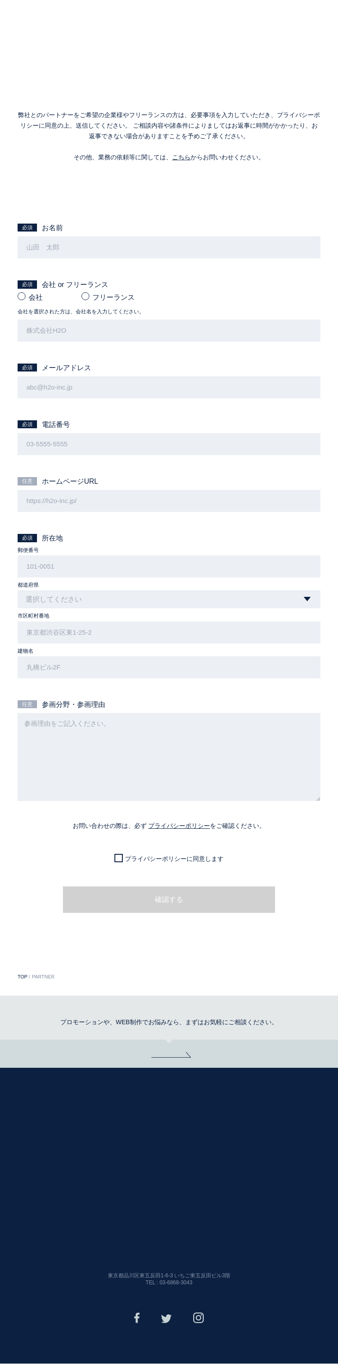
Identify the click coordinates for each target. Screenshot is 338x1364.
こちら (181, 157)
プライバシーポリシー (179, 826)
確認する (169, 900)
